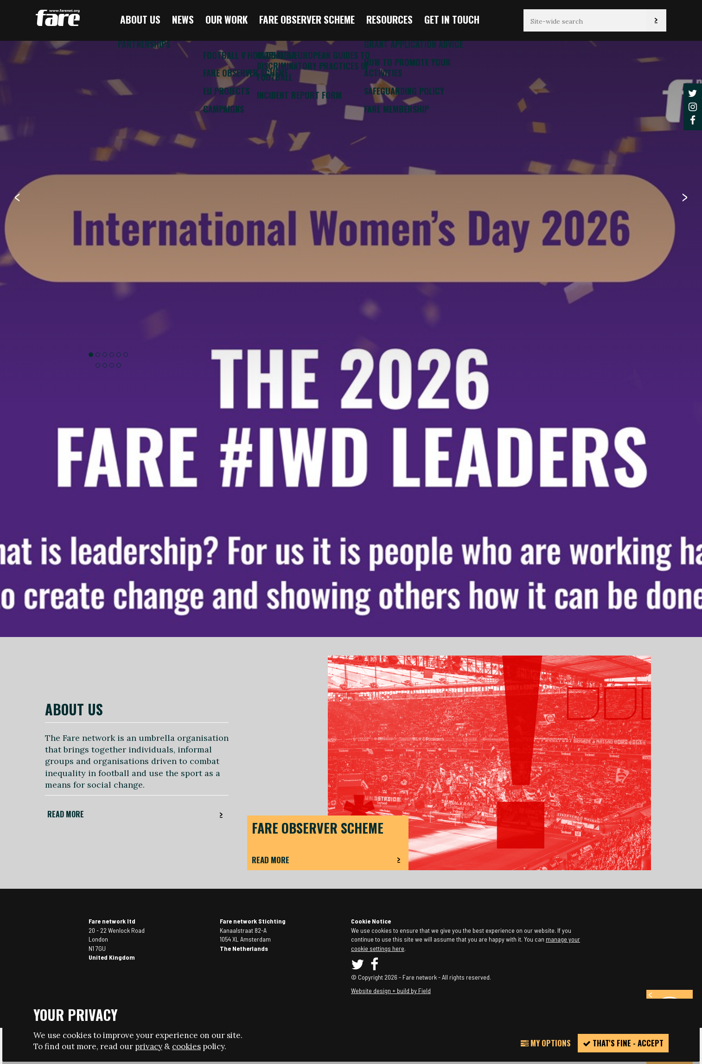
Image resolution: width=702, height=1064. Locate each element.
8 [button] (104, 365)
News (183, 19)
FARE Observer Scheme (307, 19)
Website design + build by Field (391, 990)
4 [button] (111, 354)
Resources (389, 19)
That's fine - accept (623, 1043)
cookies (186, 1046)
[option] (351, 499)
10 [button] (118, 365)
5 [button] (118, 354)
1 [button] (91, 354)
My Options (546, 1043)
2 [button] (98, 354)
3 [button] (104, 354)
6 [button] (125, 354)
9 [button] (111, 365)
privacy (148, 1046)
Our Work (226, 19)
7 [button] (98, 365)
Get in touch (451, 19)
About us (140, 19)
